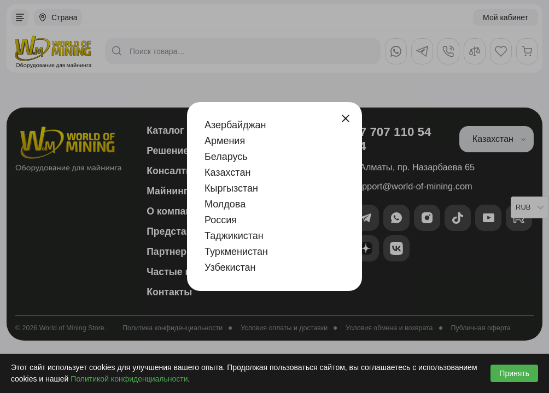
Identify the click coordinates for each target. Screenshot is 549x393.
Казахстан (227, 172)
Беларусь (226, 156)
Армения (225, 140)
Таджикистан (234, 235)
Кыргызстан (231, 188)
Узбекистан (230, 267)
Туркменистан (236, 251)
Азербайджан (235, 125)
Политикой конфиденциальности (129, 378)
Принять (514, 373)
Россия (221, 220)
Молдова (225, 204)
